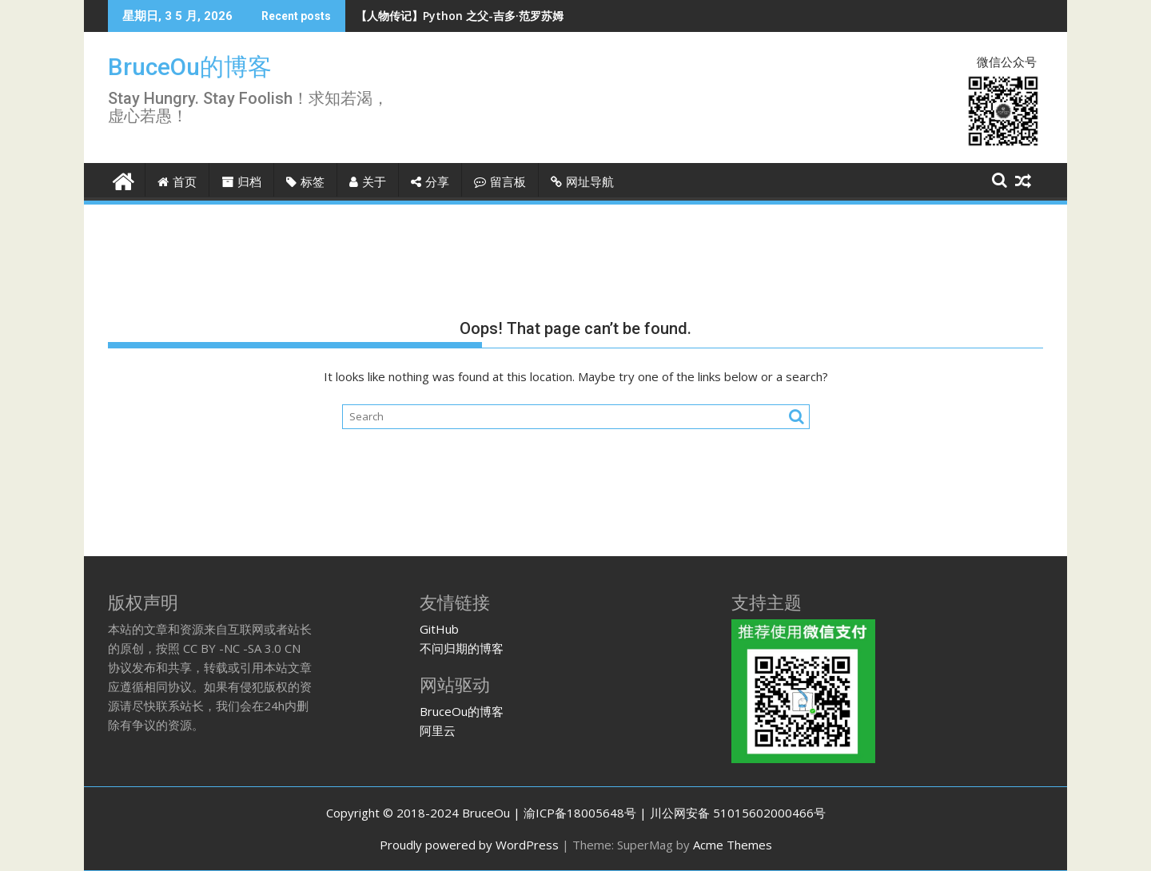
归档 (241, 182)
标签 (305, 182)
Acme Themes (732, 845)
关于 (367, 182)
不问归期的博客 (462, 648)
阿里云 (438, 730)
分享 (430, 182)
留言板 (500, 182)
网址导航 (582, 182)
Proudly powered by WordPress (469, 845)
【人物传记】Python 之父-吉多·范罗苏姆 (460, 15)
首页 (177, 182)
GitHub (439, 629)
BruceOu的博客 (190, 67)
